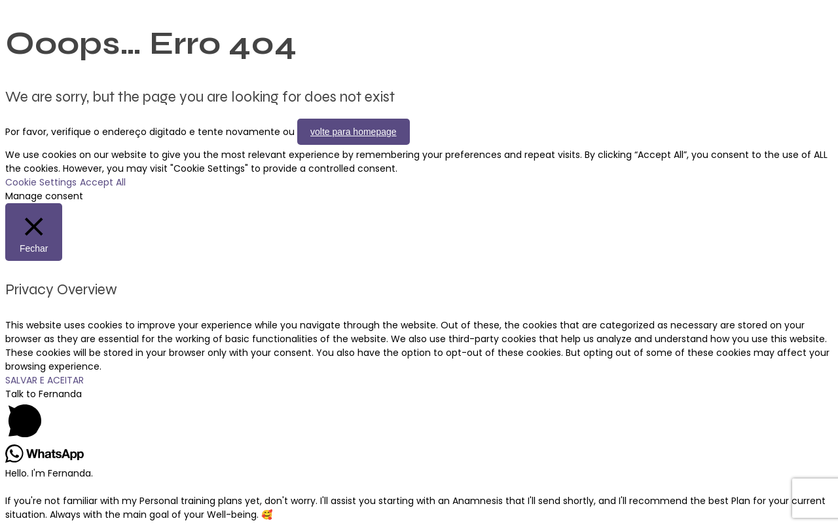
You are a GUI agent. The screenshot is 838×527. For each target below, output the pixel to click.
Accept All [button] (103, 182)
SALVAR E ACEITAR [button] (44, 380)
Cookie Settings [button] (41, 182)
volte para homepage (353, 132)
